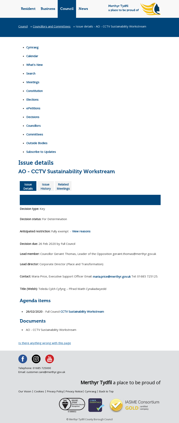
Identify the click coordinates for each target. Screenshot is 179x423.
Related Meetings (63, 186)
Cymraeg (32, 47)
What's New (34, 65)
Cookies (39, 391)
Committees (34, 134)
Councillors (33, 126)
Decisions (32, 117)
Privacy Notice (75, 391)
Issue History (46, 186)
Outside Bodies (36, 143)
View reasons (81, 231)
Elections (32, 99)
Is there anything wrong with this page (44, 343)
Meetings (32, 82)
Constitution (34, 91)
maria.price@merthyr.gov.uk (112, 276)
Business (48, 9)
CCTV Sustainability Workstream (82, 310)
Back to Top (107, 391)
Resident (28, 9)
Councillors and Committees (52, 26)
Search (30, 73)
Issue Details (28, 186)
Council (66, 9)
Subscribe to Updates (41, 152)
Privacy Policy (56, 391)
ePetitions (33, 108)
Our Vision (24, 391)
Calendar (32, 56)
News (83, 9)
